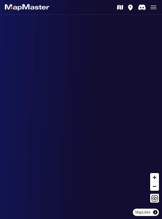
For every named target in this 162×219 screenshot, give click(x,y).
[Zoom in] (154, 177)
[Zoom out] (154, 186)
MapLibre (142, 212)
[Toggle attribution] (155, 212)
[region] (81, 117)
